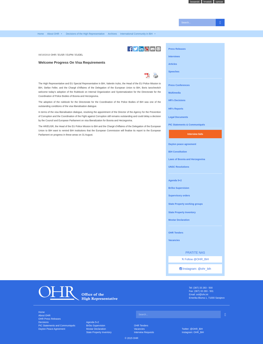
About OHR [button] (55, 33)
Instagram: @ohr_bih (195, 268)
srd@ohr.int (202, 294)
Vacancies (174, 240)
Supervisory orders (179, 195)
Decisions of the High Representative (85, 33)
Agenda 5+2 (175, 180)
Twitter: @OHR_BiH (192, 329)
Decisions (43, 322)
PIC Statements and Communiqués (56, 325)
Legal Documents (178, 117)
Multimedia (174, 92)
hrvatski (208, 1)
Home (41, 33)
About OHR (44, 315)
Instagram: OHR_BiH (193, 332)
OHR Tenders (175, 232)
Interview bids (195, 134)
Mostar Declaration (179, 220)
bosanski (194, 1)
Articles (172, 64)
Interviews (174, 56)
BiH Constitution (177, 151)
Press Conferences (179, 85)
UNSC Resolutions (178, 166)
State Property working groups (185, 204)
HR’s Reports (175, 108)
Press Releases (177, 49)
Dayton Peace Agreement (51, 329)
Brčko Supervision (178, 188)
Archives (112, 33)
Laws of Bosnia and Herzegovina (186, 159)
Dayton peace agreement (182, 144)
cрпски (219, 1)
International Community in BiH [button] (138, 33)
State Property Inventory (182, 212)
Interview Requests (144, 332)
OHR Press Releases (49, 318)
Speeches (173, 71)
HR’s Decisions (176, 100)
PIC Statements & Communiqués (186, 124)
